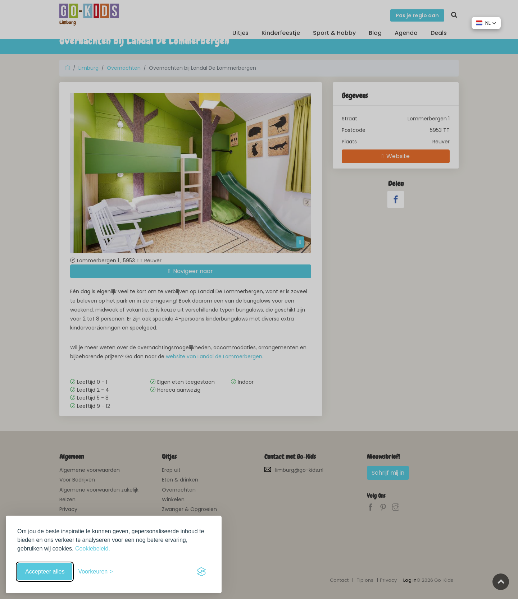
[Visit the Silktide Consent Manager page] (201, 571)
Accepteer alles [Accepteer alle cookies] (44, 571)
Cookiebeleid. (92, 548)
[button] (486, 23)
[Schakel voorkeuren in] (95, 572)
